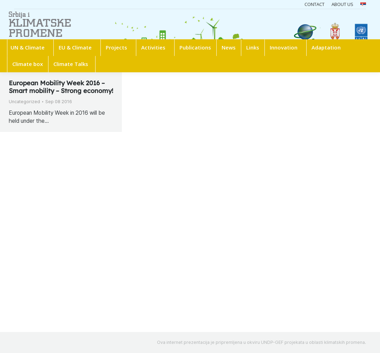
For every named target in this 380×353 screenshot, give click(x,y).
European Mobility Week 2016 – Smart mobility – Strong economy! (61, 87)
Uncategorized (24, 101)
